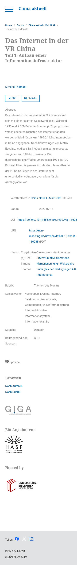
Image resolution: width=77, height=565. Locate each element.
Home (8, 25)
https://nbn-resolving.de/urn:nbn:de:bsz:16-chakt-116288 (52, 236)
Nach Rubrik (12, 392)
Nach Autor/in (13, 386)
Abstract (10, 109)
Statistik (30, 98)
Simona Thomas (15, 86)
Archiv (20, 25)
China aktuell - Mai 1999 (42, 25)
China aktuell (32, 8)
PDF (12, 98)
